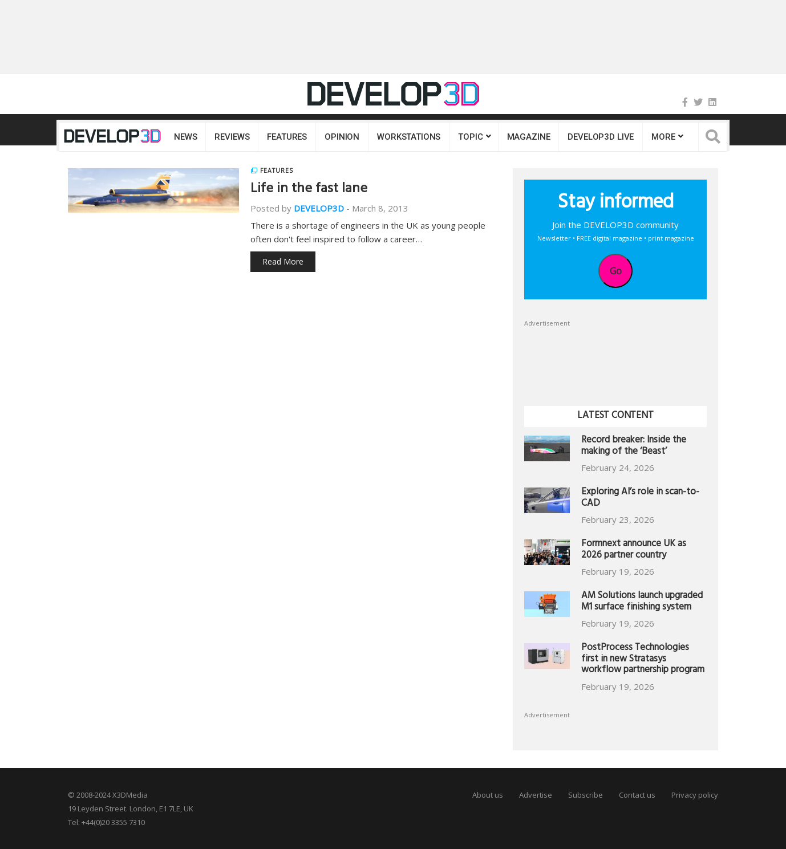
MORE (663, 137)
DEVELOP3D (319, 208)
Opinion (342, 137)
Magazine (528, 137)
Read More (282, 261)
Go (616, 271)
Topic (470, 137)
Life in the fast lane (308, 190)
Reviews (231, 137)
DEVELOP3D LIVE (601, 137)
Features (287, 137)
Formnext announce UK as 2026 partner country (633, 550)
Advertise (535, 795)
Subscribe (585, 795)
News (185, 137)
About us (487, 795)
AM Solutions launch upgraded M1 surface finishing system (642, 602)
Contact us (637, 795)
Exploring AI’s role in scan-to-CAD (640, 498)
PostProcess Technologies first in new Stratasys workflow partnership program (642, 660)
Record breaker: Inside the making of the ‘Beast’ (633, 446)
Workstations (408, 137)
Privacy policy (694, 795)
